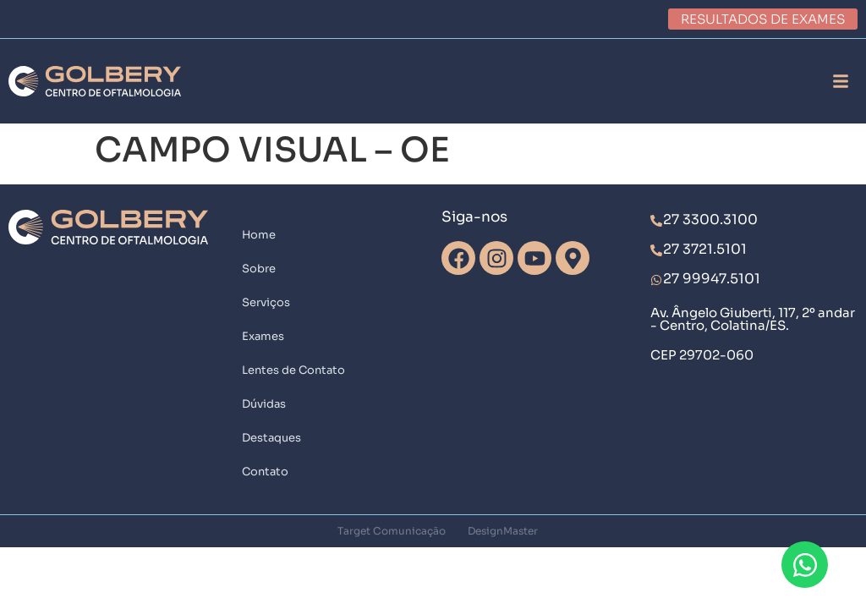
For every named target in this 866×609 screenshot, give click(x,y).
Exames (263, 336)
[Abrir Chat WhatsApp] (804, 564)
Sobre (259, 268)
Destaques (271, 438)
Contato (265, 471)
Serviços (266, 302)
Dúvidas (264, 404)
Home (259, 235)
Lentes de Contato (293, 370)
